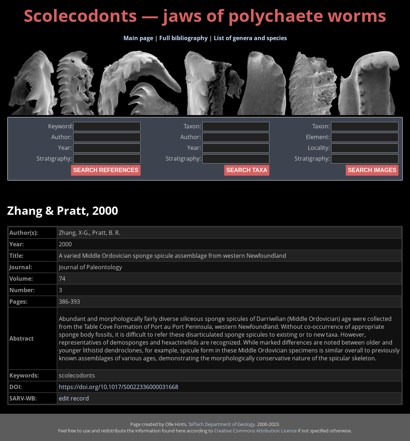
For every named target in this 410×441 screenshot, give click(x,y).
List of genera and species (250, 38)
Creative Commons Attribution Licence (255, 430)
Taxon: (227, 126)
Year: (99, 148)
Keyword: (94, 126)
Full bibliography (183, 38)
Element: (352, 137)
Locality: (353, 148)
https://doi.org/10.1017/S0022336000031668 (118, 387)
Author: (96, 137)
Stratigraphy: (89, 158)
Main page (138, 38)
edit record (74, 398)
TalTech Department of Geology (221, 424)
